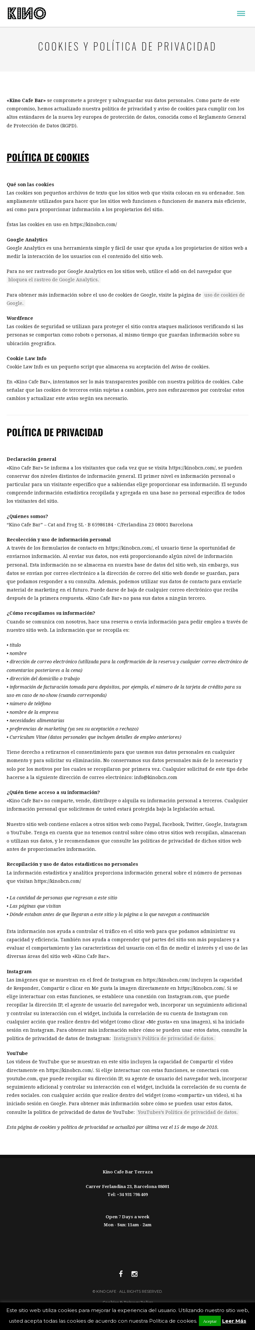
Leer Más (234, 1321)
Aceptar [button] (209, 1321)
